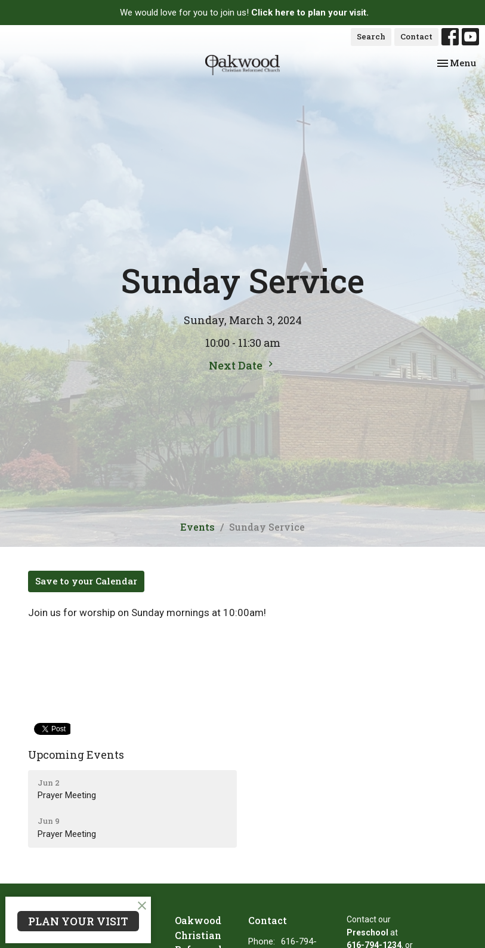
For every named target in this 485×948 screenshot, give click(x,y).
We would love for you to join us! (244, 12)
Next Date (242, 365)
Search (371, 36)
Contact (416, 36)
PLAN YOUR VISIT (78, 921)
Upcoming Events (76, 754)
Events (197, 527)
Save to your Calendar (86, 581)
